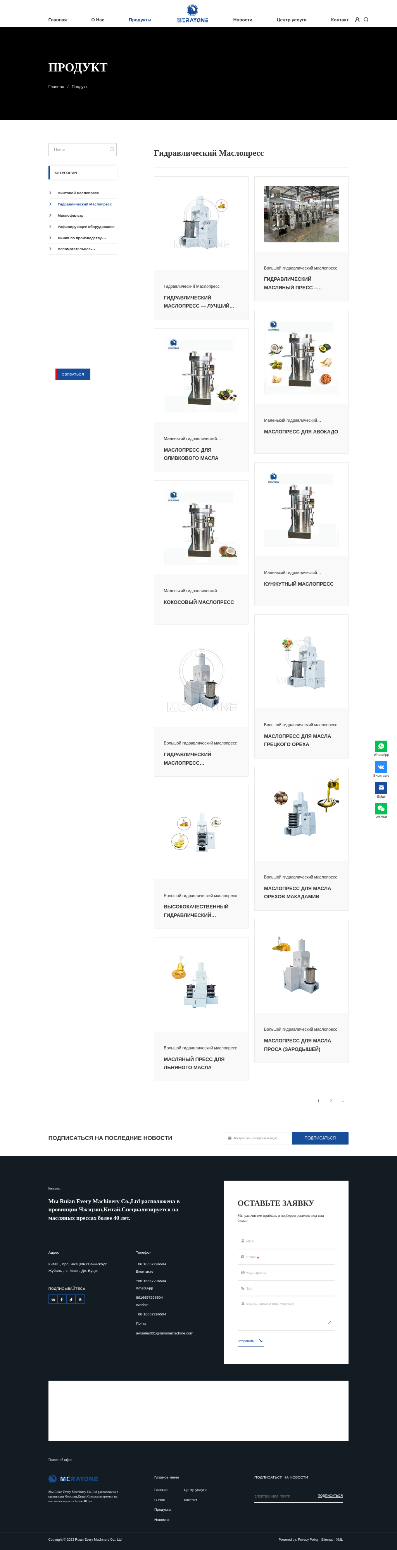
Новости (242, 19)
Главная (57, 19)
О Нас (97, 19)
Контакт (340, 19)
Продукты (140, 19)
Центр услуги (292, 19)
